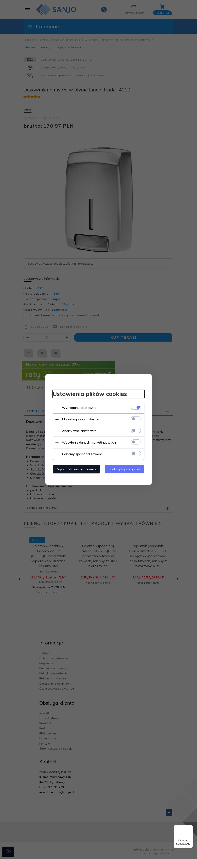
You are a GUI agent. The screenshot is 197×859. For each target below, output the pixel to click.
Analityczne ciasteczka (77, 431)
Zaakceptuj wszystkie (126, 469)
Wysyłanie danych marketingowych (87, 442)
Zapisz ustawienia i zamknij (74, 469)
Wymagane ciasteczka (77, 408)
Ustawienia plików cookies (88, 393)
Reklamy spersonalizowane (80, 454)
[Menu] (190, 827)
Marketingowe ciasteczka (79, 419)
